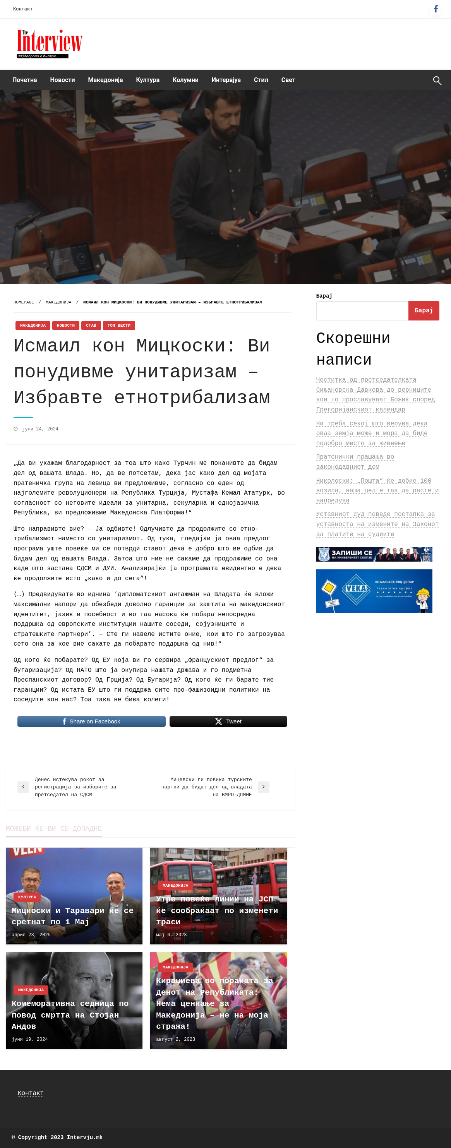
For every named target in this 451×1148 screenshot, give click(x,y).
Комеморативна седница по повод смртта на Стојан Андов (70, 1015)
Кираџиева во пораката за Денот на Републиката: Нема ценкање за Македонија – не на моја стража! (214, 1004)
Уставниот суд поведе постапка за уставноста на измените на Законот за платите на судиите (377, 524)
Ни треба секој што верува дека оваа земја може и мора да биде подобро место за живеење (372, 433)
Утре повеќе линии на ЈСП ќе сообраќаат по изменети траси (217, 911)
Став (91, 325)
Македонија (105, 80)
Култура (148, 80)
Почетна (24, 80)
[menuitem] (25, 80)
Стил (261, 80)
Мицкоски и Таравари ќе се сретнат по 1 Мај (73, 916)
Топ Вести (119, 325)
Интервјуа (226, 80)
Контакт (23, 9)
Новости (62, 80)
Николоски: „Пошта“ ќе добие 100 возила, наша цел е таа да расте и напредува (377, 491)
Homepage (24, 302)
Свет (288, 80)
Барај (324, 296)
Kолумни (185, 80)
